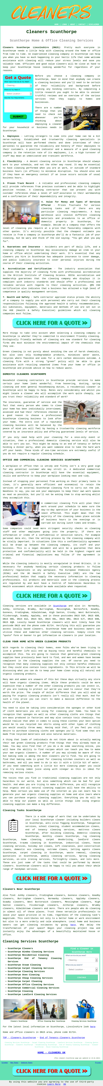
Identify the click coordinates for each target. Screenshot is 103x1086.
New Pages (14, 1063)
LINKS (64, 24)
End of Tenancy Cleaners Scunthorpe (62, 1037)
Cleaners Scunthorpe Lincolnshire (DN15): (32, 47)
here (73, 925)
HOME (57, 24)
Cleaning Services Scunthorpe (30, 941)
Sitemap (5, 1063)
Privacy (98, 1063)
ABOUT (72, 24)
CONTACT (82, 24)
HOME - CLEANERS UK (51, 1052)
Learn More (53, 1084)
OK (64, 1084)
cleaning (43, 82)
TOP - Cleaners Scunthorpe (19, 1037)
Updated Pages (26, 1063)
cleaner (57, 124)
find (12, 895)
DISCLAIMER (94, 24)
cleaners (61, 64)
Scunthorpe (60, 606)
